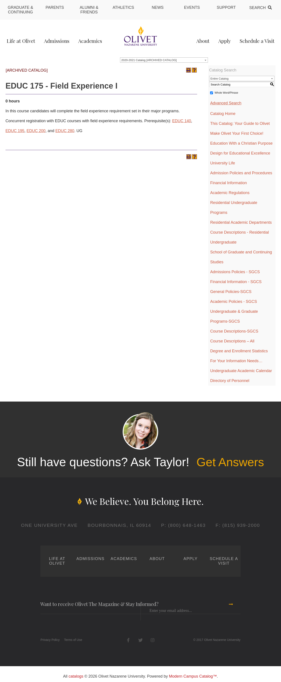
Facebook (128, 640)
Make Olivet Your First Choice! (236, 133)
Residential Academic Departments (241, 222)
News (158, 7)
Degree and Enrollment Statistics (239, 351)
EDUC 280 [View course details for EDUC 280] (64, 131)
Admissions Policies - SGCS (235, 272)
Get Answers (230, 462)
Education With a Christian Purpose (241, 143)
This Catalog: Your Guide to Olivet (240, 123)
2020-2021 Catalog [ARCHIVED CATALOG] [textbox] (149, 60)
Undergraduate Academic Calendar (241, 371)
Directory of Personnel (229, 380)
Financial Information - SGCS (236, 282)
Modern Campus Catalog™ (193, 676)
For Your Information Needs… (236, 361)
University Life (222, 163)
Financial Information (228, 183)
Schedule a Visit (257, 40)
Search (257, 7)
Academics (90, 40)
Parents (55, 7)
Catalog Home (223, 113)
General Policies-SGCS (231, 291)
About (202, 40)
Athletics (123, 7)
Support (226, 7)
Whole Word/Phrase (226, 92)
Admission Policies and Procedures (241, 173)
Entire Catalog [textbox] (220, 78)
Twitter (140, 640)
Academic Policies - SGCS (233, 301)
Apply (224, 40)
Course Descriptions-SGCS (234, 331)
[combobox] (164, 60)
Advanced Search (225, 103)
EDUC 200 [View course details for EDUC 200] (36, 131)
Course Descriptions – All (232, 341)
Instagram (152, 640)
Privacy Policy (50, 640)
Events (192, 7)
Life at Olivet (21, 40)
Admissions (56, 40)
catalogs (75, 676)
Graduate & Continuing (20, 9)
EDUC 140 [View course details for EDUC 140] (181, 121)
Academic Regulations (230, 193)
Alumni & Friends (89, 9)
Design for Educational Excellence (240, 153)
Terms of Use (73, 640)
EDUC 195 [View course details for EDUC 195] (14, 131)
